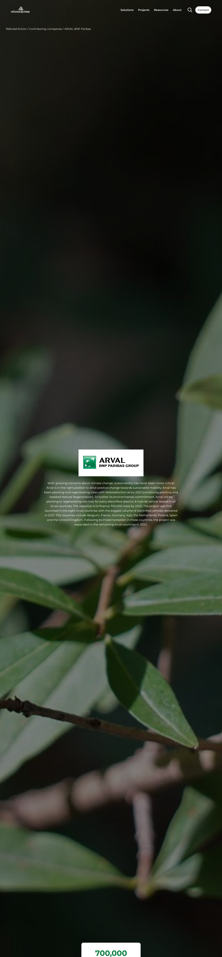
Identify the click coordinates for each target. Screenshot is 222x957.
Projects (143, 10)
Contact (203, 10)
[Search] (190, 10)
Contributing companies (45, 29)
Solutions (127, 10)
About (177, 10)
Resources (161, 10)
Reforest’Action (16, 29)
